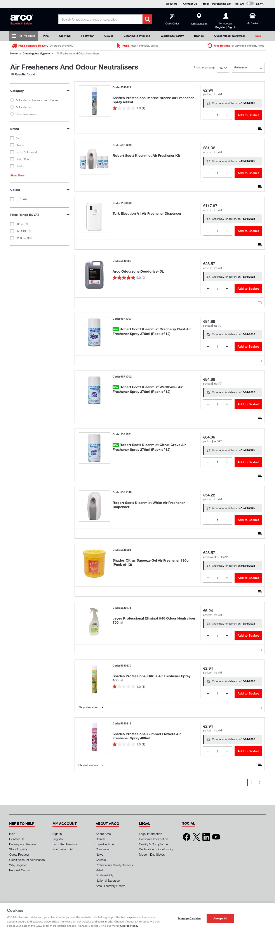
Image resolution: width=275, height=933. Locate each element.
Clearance (102, 849)
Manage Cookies (189, 918)
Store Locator (18, 849)
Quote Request (19, 854)
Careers (101, 860)
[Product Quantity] (217, 115)
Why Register (18, 865)
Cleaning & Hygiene (137, 35)
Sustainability (104, 875)
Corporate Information (153, 839)
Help (206, 3)
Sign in (57, 834)
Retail (99, 870)
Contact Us (190, 3)
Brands (199, 35)
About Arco (103, 834)
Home (14, 53)
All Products (27, 35)
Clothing (65, 35)
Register (57, 839)
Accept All (220, 918)
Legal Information (150, 834)
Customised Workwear (229, 35)
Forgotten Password (65, 844)
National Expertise (108, 880)
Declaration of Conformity (156, 849)
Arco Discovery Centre (110, 886)
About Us (171, 3)
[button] (22, 823)
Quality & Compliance (153, 844)
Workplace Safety (172, 35)
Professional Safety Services (114, 865)
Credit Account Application (27, 860)
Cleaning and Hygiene (36, 53)
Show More (17, 175)
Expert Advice (105, 844)
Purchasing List (221, 3)
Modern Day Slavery (152, 854)
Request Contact (20, 870)
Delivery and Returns (22, 844)
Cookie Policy (129, 925)
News (99, 854)
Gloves (108, 35)
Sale (258, 35)
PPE (46, 35)
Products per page (204, 67)
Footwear (87, 35)
